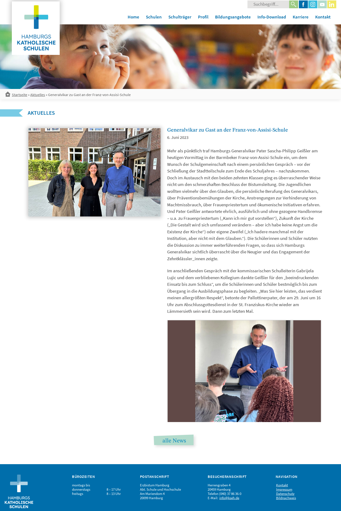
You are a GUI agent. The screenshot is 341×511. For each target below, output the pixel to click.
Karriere (301, 17)
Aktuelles (37, 94)
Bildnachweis (286, 498)
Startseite (19, 94)
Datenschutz (285, 493)
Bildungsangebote (233, 17)
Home (133, 17)
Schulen (154, 17)
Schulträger (179, 17)
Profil (203, 17)
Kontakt (323, 17)
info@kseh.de (229, 498)
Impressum (284, 489)
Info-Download (271, 17)
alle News (174, 441)
